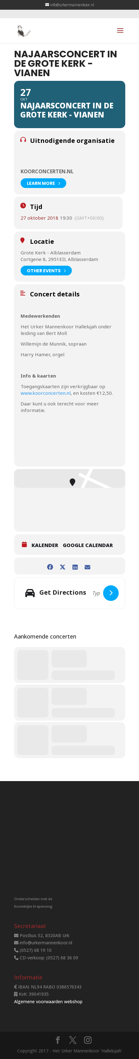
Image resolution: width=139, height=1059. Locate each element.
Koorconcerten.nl (47, 171)
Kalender (45, 545)
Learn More (43, 183)
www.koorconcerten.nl (46, 393)
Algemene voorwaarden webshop (48, 1001)
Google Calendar (88, 545)
